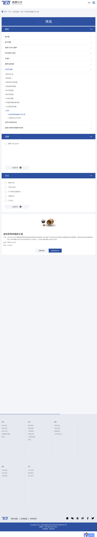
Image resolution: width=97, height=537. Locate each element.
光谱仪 (7, 58)
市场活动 (4, 473)
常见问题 (57, 428)
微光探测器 (9, 94)
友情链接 (23, 519)
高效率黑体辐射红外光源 (32, 11)
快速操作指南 (6, 434)
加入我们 (31, 476)
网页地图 (14, 519)
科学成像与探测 (10, 53)
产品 (9, 11)
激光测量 (8, 42)
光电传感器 (15, 11)
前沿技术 (4, 425)
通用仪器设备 (9, 64)
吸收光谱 (11, 183)
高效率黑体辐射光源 (13, 234)
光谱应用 (31, 434)
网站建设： (46, 528)
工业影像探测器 (11, 106)
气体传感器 (9, 98)
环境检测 (11, 196)
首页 (5, 11)
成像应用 (31, 428)
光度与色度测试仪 (11, 122)
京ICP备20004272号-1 (51, 526)
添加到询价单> (55, 250)
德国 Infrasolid (13, 143)
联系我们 (31, 473)
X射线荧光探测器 (11, 82)
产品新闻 (4, 476)
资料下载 (4, 431)
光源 (21, 11)
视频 (3, 437)
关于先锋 (31, 470)
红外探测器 (9, 90)
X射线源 (8, 78)
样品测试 (57, 425)
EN (89, 3)
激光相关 (31, 425)
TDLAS (10, 200)
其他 (29, 439)
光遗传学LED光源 (14, 118)
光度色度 (31, 431)
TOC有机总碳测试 (14, 191)
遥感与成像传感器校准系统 (14, 128)
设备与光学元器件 (11, 47)
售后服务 (57, 431)
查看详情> (42, 250)
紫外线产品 (9, 74)
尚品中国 (51, 528)
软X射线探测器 (11, 86)
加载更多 (15, 167)
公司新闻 (4, 470)
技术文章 (4, 428)
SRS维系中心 (58, 434)
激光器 (7, 36)
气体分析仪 (12, 187)
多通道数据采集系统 (12, 102)
